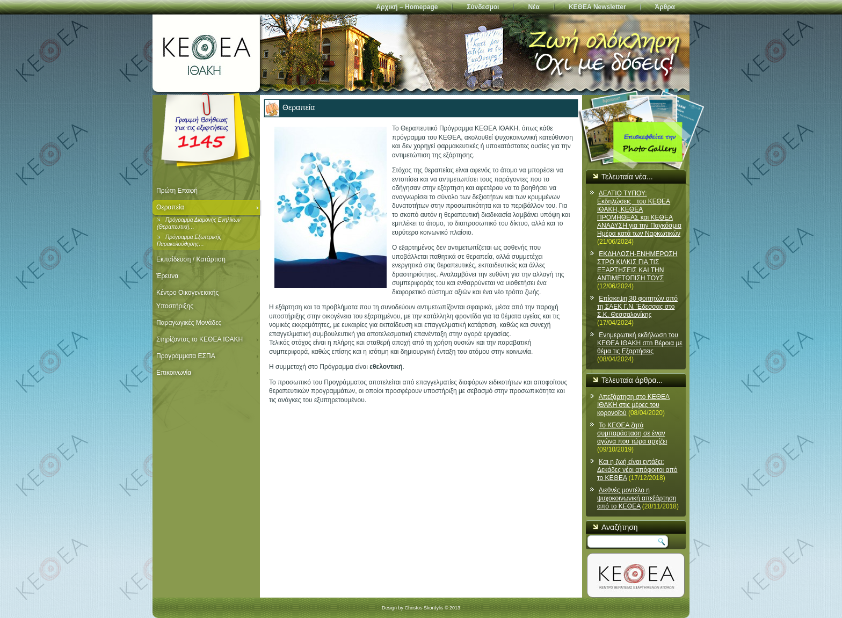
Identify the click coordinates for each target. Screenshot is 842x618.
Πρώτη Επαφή (177, 190)
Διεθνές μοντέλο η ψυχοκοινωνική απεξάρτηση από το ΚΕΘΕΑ (637, 498)
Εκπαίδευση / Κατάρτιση (191, 259)
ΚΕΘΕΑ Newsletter (597, 7)
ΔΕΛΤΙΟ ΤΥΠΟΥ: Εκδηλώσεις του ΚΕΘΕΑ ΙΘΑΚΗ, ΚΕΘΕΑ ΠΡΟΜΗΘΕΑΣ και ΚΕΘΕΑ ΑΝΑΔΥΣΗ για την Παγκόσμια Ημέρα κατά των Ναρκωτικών (639, 213)
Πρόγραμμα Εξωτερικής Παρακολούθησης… (189, 240)
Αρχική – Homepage (407, 7)
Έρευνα (167, 276)
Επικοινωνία (173, 372)
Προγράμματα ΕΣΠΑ (185, 356)
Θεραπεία (170, 207)
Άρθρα (665, 7)
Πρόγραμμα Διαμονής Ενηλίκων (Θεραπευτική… (199, 223)
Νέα (533, 7)
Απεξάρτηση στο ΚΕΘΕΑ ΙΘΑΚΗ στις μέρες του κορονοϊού (633, 405)
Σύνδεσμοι (483, 7)
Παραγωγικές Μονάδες (188, 322)
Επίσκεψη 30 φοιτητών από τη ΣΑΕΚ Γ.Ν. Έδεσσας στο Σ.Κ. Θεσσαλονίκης (637, 306)
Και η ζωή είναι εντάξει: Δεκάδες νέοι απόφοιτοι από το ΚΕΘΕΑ (637, 470)
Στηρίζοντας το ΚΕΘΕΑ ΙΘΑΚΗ (199, 339)
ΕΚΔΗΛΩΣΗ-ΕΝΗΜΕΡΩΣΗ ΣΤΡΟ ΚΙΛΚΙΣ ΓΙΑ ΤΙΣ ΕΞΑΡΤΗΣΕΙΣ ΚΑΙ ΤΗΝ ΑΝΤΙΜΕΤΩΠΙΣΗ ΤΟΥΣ (637, 266)
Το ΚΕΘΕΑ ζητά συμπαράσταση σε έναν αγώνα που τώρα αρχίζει (632, 433)
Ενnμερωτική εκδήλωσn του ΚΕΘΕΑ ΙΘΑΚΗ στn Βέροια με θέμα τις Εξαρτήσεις (640, 343)
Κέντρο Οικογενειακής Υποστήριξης (187, 299)
